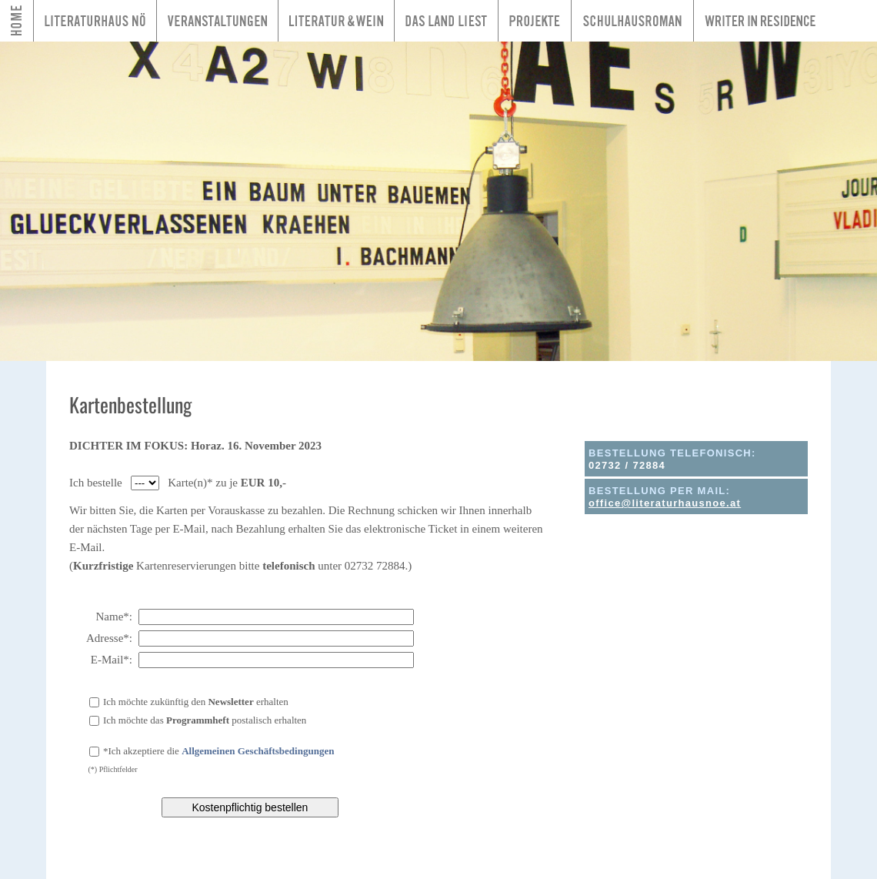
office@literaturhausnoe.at (665, 503)
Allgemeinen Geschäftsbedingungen (258, 751)
